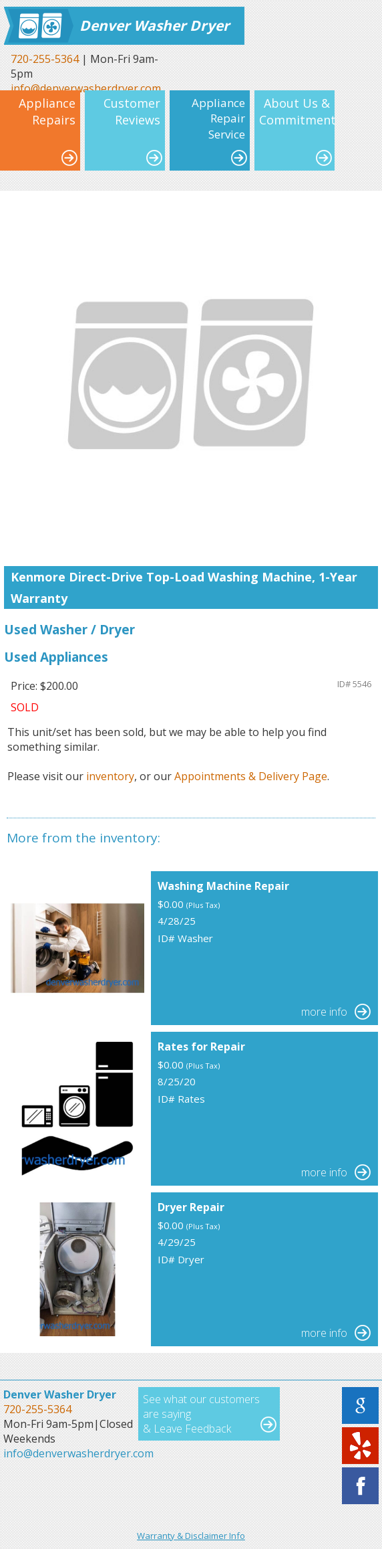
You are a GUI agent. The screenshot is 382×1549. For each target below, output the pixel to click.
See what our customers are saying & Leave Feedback (201, 1414)
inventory (110, 776)
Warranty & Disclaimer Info (191, 1536)
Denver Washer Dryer (154, 25)
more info (324, 1011)
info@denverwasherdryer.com (78, 1453)
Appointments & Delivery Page (250, 776)
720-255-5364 (45, 59)
